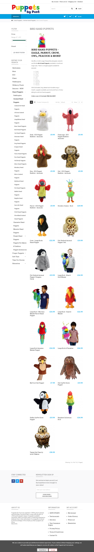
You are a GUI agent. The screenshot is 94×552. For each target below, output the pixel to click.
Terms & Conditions (56, 532)
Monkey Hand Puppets (18, 169)
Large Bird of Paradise (65, 348)
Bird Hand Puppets (42, 20)
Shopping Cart (72, 1)
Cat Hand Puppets (19, 133)
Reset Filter (19, 52)
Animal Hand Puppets (29, 20)
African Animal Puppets (19, 114)
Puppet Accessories (20, 250)
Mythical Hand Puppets (18, 182)
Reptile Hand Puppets (18, 200)
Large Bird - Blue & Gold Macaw (64, 276)
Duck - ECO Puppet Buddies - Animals (36, 135)
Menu (16, 16)
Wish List (71, 520)
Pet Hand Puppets (19, 188)
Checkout (80, 1)
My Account (55, 1)
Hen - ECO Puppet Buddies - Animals (36, 172)
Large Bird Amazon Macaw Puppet (37, 349)
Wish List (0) (63, 1)
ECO (13, 75)
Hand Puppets (18, 20)
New (14, 71)
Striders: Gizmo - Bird (65, 206)
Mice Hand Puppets (20, 164)
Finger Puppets (18, 253)
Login (78, 8)
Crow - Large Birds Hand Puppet (36, 241)
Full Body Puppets (19, 160)
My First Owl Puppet (37, 383)
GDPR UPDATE (55, 513)
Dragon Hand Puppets (18, 148)
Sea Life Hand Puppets (18, 206)
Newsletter (72, 523)
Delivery (53, 520)
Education (16, 263)
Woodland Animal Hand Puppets (20, 217)
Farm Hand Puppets (20, 154)
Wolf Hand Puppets (20, 212)
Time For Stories (18, 260)
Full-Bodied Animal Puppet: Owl (65, 241)
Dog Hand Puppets (20, 143)
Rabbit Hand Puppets (18, 193)
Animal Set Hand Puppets (19, 107)
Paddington (16, 82)
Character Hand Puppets (18, 224)
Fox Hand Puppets (20, 157)
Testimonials (54, 516)
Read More (42, 550)
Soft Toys (15, 257)
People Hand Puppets (17, 237)
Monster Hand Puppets (18, 231)
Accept (53, 550)
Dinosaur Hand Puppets (19, 138)
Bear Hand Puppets (20, 126)
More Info (14, 524)
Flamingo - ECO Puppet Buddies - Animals (63, 136)
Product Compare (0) (43, 102)
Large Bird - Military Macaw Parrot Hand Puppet (37, 313)
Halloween (16, 68)
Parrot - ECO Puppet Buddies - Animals (37, 207)
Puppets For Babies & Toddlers (19, 244)
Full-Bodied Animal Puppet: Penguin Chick (37, 277)
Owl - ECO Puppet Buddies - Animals (64, 172)
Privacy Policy (55, 528)
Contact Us (53, 535)
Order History (73, 516)
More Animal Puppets (18, 176)
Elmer (14, 78)
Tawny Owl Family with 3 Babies (36, 453)
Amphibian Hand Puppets (19, 121)
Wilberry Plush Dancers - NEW (18, 86)
